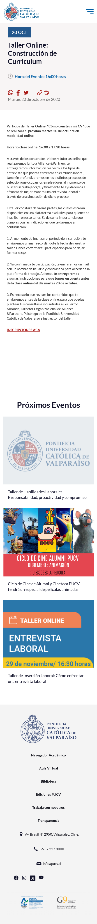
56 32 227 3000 (48, 849)
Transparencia (48, 820)
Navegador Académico (48, 755)
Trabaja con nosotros (48, 807)
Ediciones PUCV (48, 794)
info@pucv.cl (48, 863)
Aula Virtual (48, 768)
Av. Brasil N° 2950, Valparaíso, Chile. (48, 834)
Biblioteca (48, 781)
